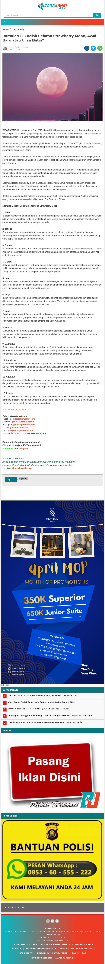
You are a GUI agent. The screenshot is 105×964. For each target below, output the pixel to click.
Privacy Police (59, 953)
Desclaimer (43, 953)
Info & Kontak (26, 953)
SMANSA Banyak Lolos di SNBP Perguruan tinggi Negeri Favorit (38, 709)
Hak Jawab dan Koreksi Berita (40, 949)
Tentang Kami (18, 944)
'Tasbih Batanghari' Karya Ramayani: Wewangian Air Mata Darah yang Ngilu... (45, 722)
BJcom (51, 958)
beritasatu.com (18, 409)
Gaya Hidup (18, 29)
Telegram (23, 448)
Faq (84, 953)
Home (5, 29)
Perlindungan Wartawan (54, 944)
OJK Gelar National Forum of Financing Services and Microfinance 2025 (42, 695)
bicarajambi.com (21, 468)
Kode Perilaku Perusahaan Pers (76, 949)
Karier (75, 953)
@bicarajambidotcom (24, 419)
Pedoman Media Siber (82, 944)
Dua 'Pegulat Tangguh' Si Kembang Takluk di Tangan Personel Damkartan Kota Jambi (50, 715)
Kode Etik (16, 949)
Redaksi (33, 944)
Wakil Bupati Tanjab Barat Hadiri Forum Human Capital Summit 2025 (41, 702)
